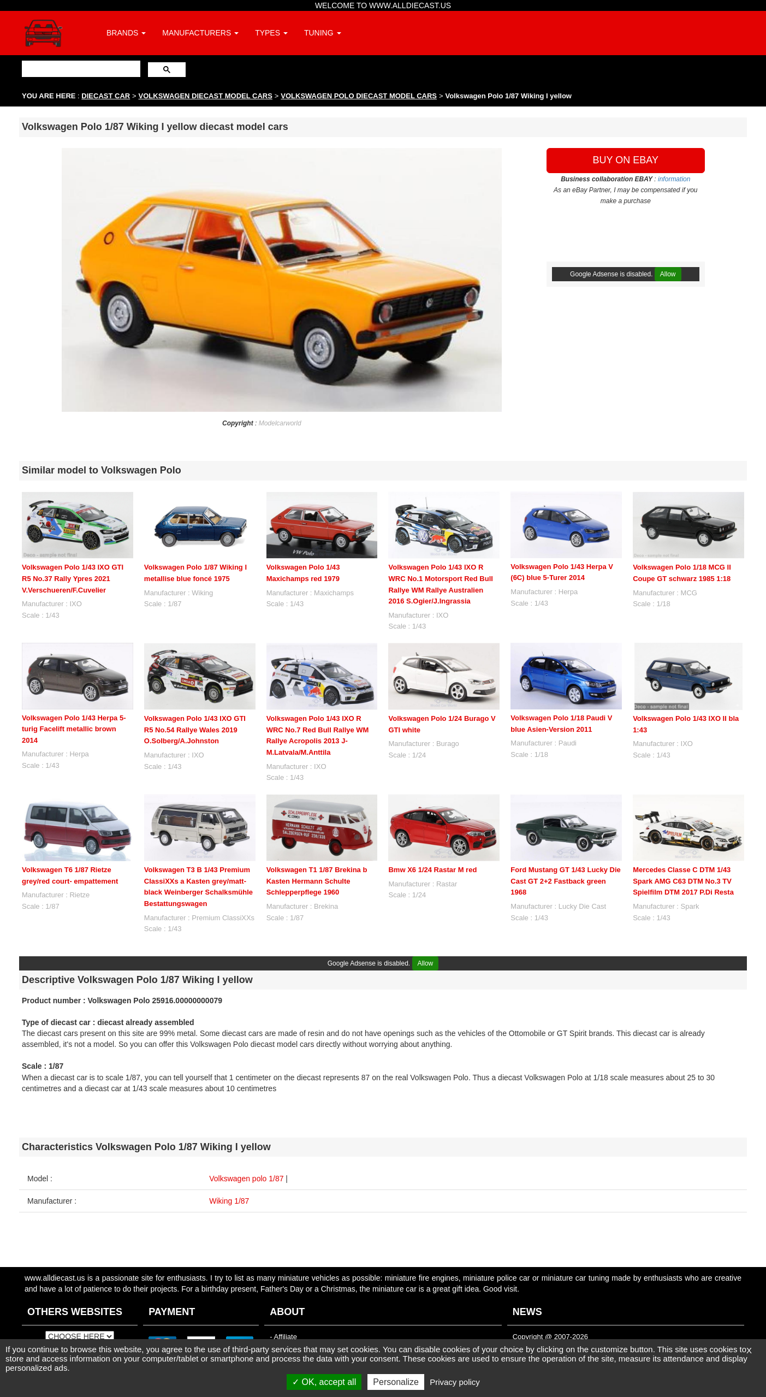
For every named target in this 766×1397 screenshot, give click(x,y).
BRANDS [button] (126, 32)
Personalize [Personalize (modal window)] (396, 1382)
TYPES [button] (271, 32)
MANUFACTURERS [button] (200, 32)
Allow (668, 274)
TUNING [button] (322, 32)
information (674, 179)
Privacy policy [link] (455, 1382)
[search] (80, 68)
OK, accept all (324, 1382)
